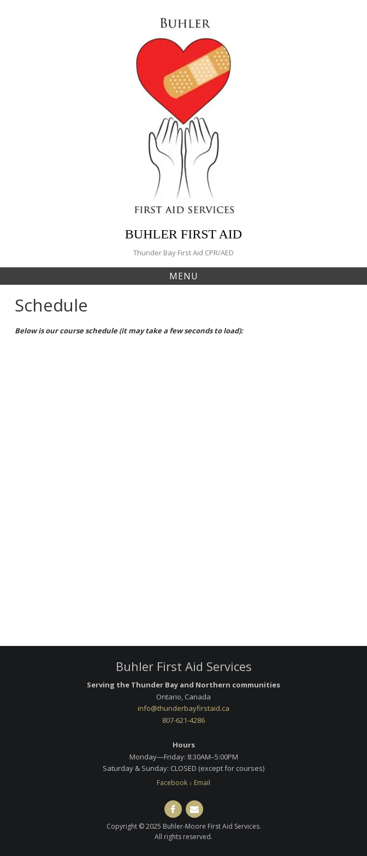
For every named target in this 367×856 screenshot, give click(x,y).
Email (202, 782)
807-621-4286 (183, 720)
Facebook (172, 782)
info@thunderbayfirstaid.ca (183, 708)
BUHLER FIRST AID (183, 234)
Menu (183, 276)
